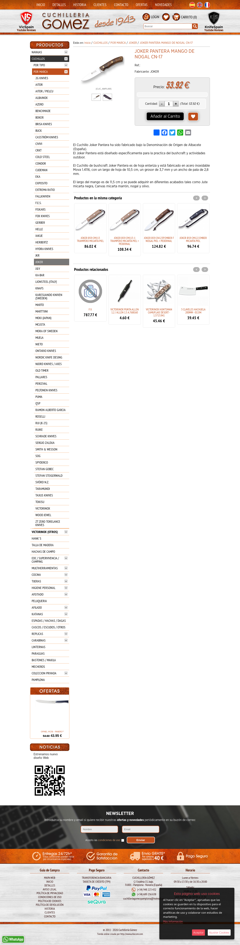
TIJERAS (50, 581)
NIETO (39, 344)
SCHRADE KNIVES (45, 436)
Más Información (173, 921)
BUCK (38, 130)
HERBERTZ (41, 242)
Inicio (40, 4)
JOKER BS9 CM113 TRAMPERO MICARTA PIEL (90, 239)
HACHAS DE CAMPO (43, 551)
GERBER (40, 222)
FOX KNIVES (42, 216)
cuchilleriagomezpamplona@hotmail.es (143, 897)
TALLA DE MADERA (43, 545)
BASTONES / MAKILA (44, 660)
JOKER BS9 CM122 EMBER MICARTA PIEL (193, 239)
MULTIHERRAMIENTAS (50, 568)
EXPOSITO (41, 183)
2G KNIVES (41, 78)
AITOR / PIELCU (44, 91)
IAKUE (39, 235)
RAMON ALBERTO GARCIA (50, 410)
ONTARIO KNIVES (45, 351)
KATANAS (50, 614)
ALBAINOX (41, 98)
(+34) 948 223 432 (146, 888)
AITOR (39, 84)
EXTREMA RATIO (45, 189)
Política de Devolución (50, 903)
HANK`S (36, 538)
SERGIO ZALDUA (45, 442)
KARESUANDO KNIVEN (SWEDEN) (48, 296)
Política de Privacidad (50, 892)
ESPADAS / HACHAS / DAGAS (49, 620)
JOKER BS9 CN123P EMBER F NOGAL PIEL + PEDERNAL (159, 239)
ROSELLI (40, 416)
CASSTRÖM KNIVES (46, 137)
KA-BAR (39, 275)
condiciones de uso (109, 839)
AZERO (39, 104)
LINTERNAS (38, 647)
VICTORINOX (42, 508)
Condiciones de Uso (50, 896)
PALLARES (41, 377)
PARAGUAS (38, 653)
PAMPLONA (38, 680)
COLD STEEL (42, 157)
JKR (37, 255)
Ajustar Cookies (219, 932)
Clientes (100, 4)
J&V (37, 268)
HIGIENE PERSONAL (50, 588)
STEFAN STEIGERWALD (48, 475)
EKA (37, 176)
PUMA (38, 397)
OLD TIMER (42, 370)
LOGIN (155, 16)
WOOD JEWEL (43, 515)
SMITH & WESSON (46, 449)
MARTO (39, 305)
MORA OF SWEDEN (46, 331)
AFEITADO (50, 594)
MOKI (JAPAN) (43, 318)
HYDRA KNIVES (44, 249)
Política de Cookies (49, 900)
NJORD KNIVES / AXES (48, 364)
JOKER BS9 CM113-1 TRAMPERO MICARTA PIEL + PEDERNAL (124, 241)
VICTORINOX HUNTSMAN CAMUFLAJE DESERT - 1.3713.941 (159, 312)
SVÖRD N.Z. (42, 482)
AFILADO (50, 607)
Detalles (59, 4)
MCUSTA (40, 324)
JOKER (39, 262)
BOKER (39, 117)
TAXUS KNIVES (44, 495)
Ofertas (142, 4)
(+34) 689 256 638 (146, 893)
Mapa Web (49, 876)
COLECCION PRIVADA (50, 673)
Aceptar (198, 932)
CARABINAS (50, 640)
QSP (37, 403)
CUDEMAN (41, 170)
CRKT (38, 150)
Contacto (121, 4)
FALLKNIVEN (42, 196)
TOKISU (39, 502)
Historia (79, 4)
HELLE (39, 229)
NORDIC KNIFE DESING (48, 357)
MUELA (39, 337)
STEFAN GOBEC (44, 469)
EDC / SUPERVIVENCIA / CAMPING (50, 560)
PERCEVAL (41, 383)
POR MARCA (51, 71)
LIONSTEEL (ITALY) (46, 281)
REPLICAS (50, 634)
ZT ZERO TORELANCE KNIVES (47, 523)
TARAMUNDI (42, 488)
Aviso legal (50, 888)
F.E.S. (38, 203)
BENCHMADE (43, 111)
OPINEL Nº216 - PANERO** (49, 732)
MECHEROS (38, 666)
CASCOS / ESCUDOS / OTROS (48, 627)
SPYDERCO (41, 462)
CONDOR (40, 163)
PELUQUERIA (39, 601)
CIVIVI (38, 144)
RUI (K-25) (41, 423)
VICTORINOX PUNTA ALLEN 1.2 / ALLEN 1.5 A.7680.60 (124, 310)
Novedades (163, 4)
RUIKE (39, 429)
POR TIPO (51, 65)
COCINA (50, 574)
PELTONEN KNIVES (46, 390)
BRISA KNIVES (43, 124)
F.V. (90, 309)
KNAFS (39, 288)
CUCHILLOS (50, 58)
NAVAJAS (50, 52)
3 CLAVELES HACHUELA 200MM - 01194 (193, 310)
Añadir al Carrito (165, 116)
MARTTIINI (41, 311)
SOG (37, 456)
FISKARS (40, 209)
